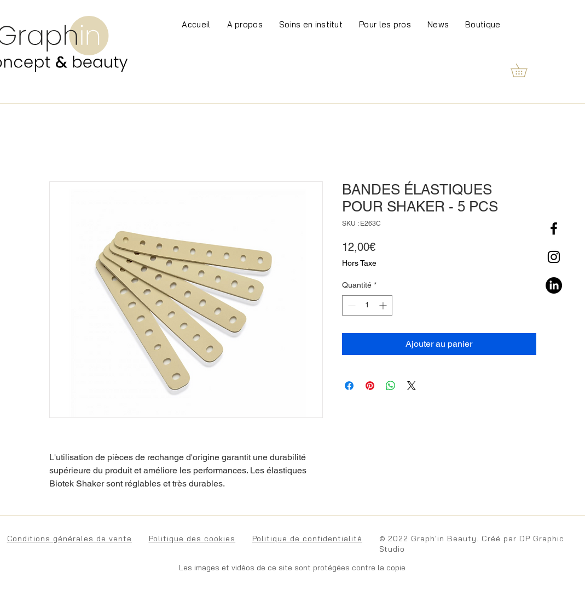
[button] (525, 70)
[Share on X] (411, 385)
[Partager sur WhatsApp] (390, 385)
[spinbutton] (367, 305)
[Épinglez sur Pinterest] (370, 385)
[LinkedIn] (554, 285)
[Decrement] (350, 305)
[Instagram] (554, 257)
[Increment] (384, 305)
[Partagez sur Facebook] (349, 385)
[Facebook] (554, 228)
